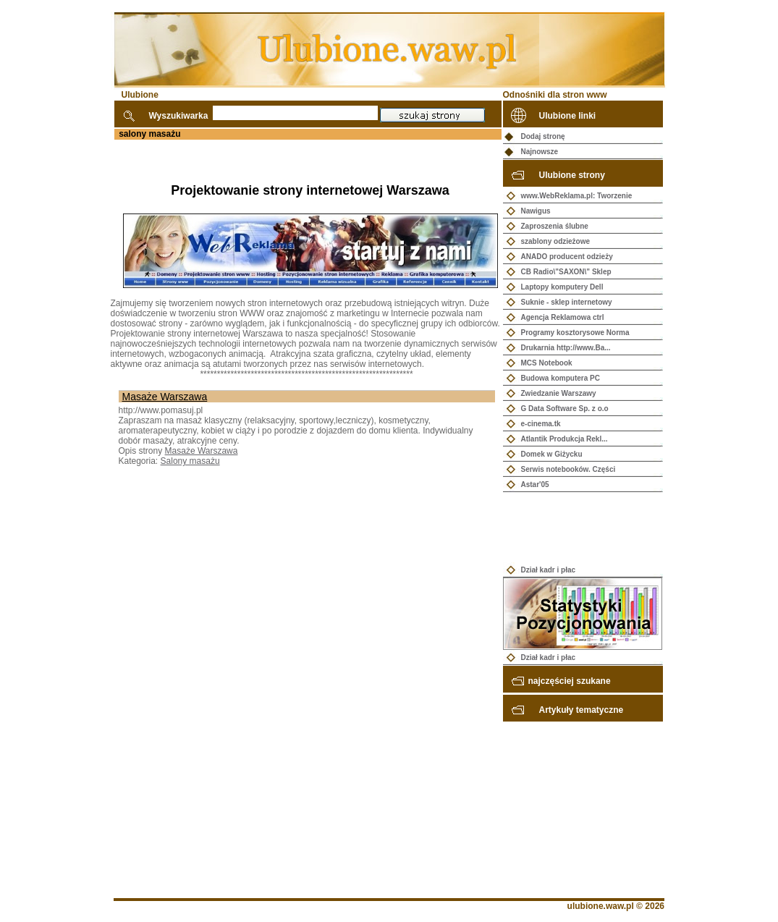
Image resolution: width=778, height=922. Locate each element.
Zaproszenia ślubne (554, 226)
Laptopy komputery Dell (562, 287)
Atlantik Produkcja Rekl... (564, 439)
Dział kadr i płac (548, 570)
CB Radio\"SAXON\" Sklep (566, 272)
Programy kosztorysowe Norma (575, 333)
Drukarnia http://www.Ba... (566, 348)
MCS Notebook (546, 363)
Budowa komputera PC (560, 378)
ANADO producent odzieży (567, 257)
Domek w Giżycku (552, 454)
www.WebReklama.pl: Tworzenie (577, 196)
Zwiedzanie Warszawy (558, 393)
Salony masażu (190, 461)
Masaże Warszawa (165, 396)
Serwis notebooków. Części (568, 469)
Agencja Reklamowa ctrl (562, 317)
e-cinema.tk (541, 424)
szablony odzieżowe (556, 241)
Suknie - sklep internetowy (566, 302)
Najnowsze (540, 152)
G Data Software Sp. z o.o (565, 409)
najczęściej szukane (569, 681)
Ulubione (140, 95)
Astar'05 (535, 485)
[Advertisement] (280, 161)
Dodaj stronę (543, 136)
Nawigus (536, 211)
